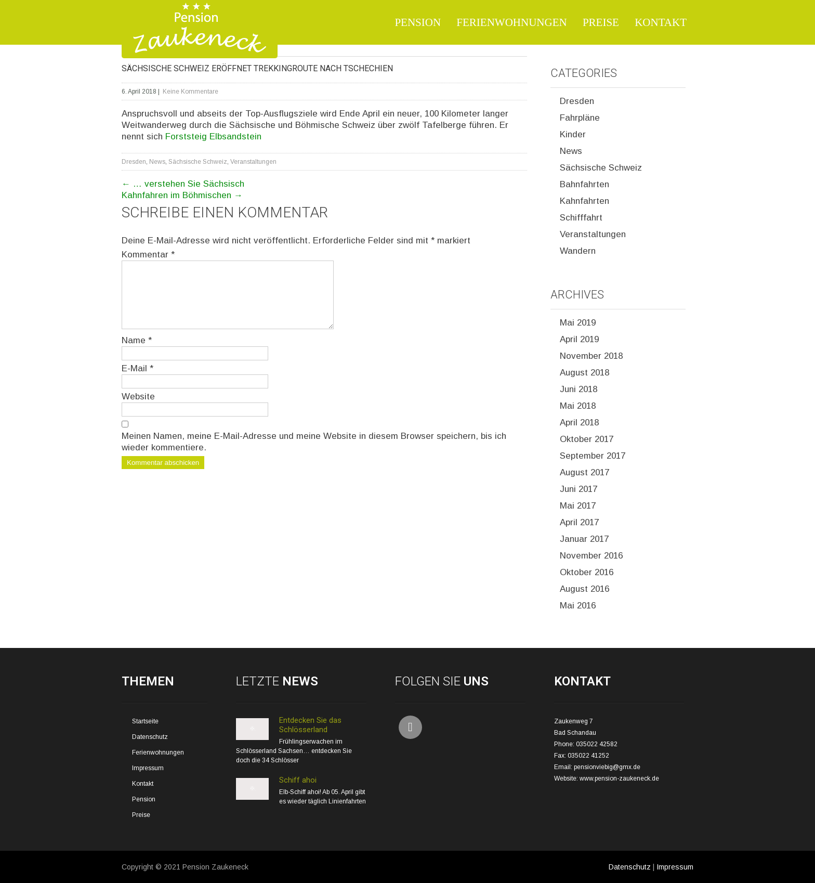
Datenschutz (150, 737)
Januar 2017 (584, 539)
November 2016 (591, 556)
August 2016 (584, 589)
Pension (418, 22)
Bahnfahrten (584, 184)
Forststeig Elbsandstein (213, 136)
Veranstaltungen (253, 161)
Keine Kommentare (190, 91)
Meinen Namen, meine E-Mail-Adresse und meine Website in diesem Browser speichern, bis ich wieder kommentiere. (314, 454)
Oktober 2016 (586, 572)
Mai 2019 (578, 323)
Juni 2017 (578, 489)
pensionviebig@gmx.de (607, 767)
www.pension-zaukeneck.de (619, 778)
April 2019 (579, 339)
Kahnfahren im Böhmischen (182, 195)
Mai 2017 (578, 506)
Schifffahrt (581, 218)
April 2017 (579, 522)
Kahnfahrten (584, 201)
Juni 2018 (578, 389)
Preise (601, 22)
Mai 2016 (578, 606)
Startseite (145, 721)
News (157, 161)
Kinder (573, 134)
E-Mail (137, 381)
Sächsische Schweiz (197, 161)
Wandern (578, 251)
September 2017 (592, 456)
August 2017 (584, 472)
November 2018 (591, 356)
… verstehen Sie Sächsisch (183, 184)
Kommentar (148, 254)
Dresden (134, 161)
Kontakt (661, 22)
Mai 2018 (578, 406)
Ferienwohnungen (511, 22)
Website (138, 409)
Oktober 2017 (586, 439)
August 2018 (584, 373)
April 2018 (579, 422)
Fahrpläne (580, 118)
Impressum (148, 768)
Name (137, 353)
